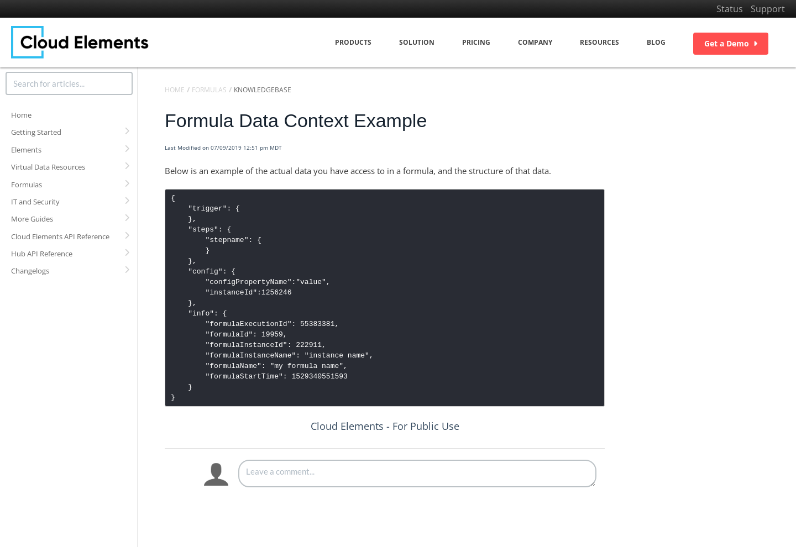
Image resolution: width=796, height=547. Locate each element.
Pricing (476, 42)
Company (535, 42)
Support (768, 9)
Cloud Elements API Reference (60, 236)
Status (729, 9)
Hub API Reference (41, 254)
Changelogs (30, 271)
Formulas (26, 185)
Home (21, 115)
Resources (599, 42)
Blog (656, 42)
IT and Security (35, 202)
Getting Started (36, 132)
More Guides (32, 219)
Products (353, 42)
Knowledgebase (262, 89)
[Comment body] (417, 473)
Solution (416, 42)
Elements (26, 150)
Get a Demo (730, 43)
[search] (69, 83)
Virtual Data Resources (48, 167)
